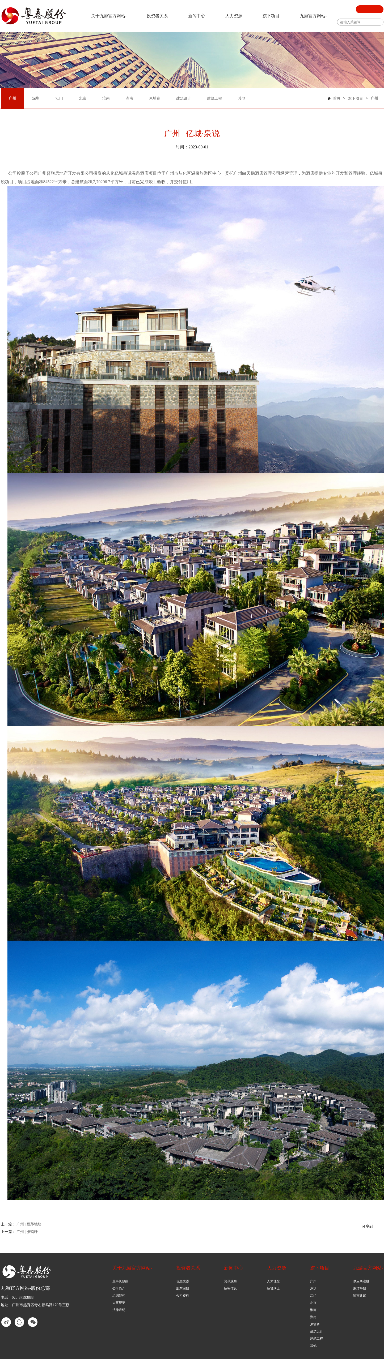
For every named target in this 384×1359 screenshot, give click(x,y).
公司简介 (118, 1288)
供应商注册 (361, 1281)
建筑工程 (316, 1338)
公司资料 (182, 1295)
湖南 (313, 1317)
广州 (374, 98)
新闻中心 (196, 16)
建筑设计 (316, 1331)
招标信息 (230, 1288)
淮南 (313, 1310)
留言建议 (359, 1295)
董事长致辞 (120, 1281)
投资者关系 (157, 16)
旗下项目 (271, 16)
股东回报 (182, 1288)
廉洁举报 (359, 1288)
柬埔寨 (315, 1324)
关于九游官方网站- (108, 16)
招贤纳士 (273, 1288)
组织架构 (118, 1295)
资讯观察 (230, 1281)
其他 (313, 1346)
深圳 (313, 1288)
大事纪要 (118, 1303)
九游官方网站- (313, 16)
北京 (313, 1303)
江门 (313, 1295)
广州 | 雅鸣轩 (27, 1232)
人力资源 (233, 16)
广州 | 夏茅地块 (28, 1224)
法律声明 (118, 1310)
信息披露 (182, 1281)
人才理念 (273, 1281)
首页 (336, 98)
